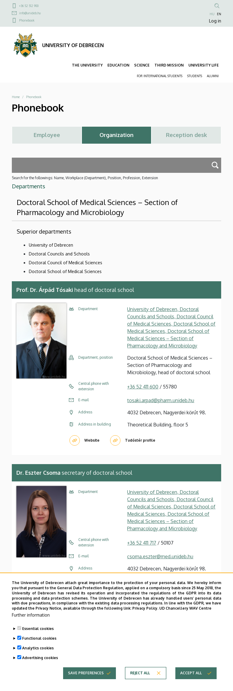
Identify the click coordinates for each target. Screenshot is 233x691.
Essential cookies (38, 634)
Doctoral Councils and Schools (59, 253)
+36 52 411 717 (141, 543)
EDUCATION (118, 65)
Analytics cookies (38, 654)
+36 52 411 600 (142, 387)
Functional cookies (39, 644)
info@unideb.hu (30, 13)
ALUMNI (213, 76)
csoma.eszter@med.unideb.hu (160, 556)
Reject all (140, 679)
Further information (31, 621)
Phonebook (26, 20)
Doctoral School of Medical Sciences (65, 271)
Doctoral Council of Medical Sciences (65, 262)
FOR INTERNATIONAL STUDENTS (159, 76)
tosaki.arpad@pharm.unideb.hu (160, 400)
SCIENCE (142, 65)
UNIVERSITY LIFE (203, 65)
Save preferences (86, 679)
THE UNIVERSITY (87, 65)
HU (212, 14)
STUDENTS (194, 76)
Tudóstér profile (140, 440)
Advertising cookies (40, 664)
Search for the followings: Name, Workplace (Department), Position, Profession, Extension (85, 178)
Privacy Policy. (145, 614)
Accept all (191, 679)
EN (219, 14)
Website (92, 440)
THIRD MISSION (169, 65)
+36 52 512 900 (29, 6)
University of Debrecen (51, 245)
